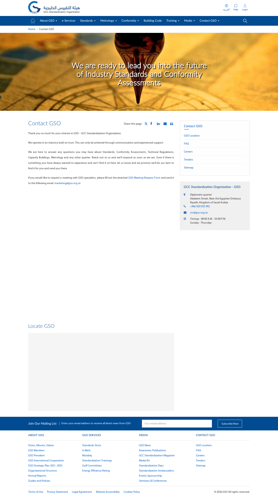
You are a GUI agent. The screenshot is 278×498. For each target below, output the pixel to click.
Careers (188, 151)
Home (31, 29)
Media (189, 20)
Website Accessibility (108, 492)
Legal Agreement (82, 492)
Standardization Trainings (97, 460)
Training (172, 20)
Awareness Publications (152, 450)
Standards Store (91, 445)
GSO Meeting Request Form (144, 177)
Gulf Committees (92, 465)
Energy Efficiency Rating (96, 470)
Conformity (130, 20)
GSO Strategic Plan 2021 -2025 (45, 465)
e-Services (68, 20)
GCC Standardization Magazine (157, 455)
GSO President (36, 455)
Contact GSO (209, 20)
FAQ (186, 143)
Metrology (108, 20)
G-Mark (86, 450)
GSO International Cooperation (46, 460)
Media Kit (144, 460)
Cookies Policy (132, 492)
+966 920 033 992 (200, 206)
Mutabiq (87, 455)
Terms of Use (35, 492)
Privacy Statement (57, 492)
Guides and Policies (39, 480)
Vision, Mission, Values (41, 445)
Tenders (188, 159)
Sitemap (188, 167)
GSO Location (192, 135)
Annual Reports (37, 475)
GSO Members (36, 450)
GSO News (145, 445)
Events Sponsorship (150, 475)
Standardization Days (151, 465)
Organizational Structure (42, 470)
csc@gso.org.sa (199, 212)
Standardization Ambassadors (156, 470)
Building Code (153, 20)
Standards (88, 20)
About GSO (48, 20)
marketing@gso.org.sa (67, 183)
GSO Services (91, 435)
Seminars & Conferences (153, 480)
